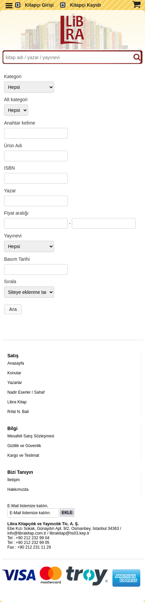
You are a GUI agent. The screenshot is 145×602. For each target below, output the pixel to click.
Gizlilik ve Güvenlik (24, 445)
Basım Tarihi (17, 259)
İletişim (13, 479)
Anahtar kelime (19, 123)
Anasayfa (15, 363)
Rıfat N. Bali (18, 411)
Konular (14, 373)
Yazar (10, 190)
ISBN (9, 168)
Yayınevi (13, 235)
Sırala (10, 281)
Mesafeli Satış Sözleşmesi (30, 436)
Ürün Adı (13, 145)
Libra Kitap (16, 402)
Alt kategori (15, 99)
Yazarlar (14, 382)
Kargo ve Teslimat (23, 455)
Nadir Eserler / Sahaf (25, 392)
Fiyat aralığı (16, 213)
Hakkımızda (17, 489)
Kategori (12, 76)
